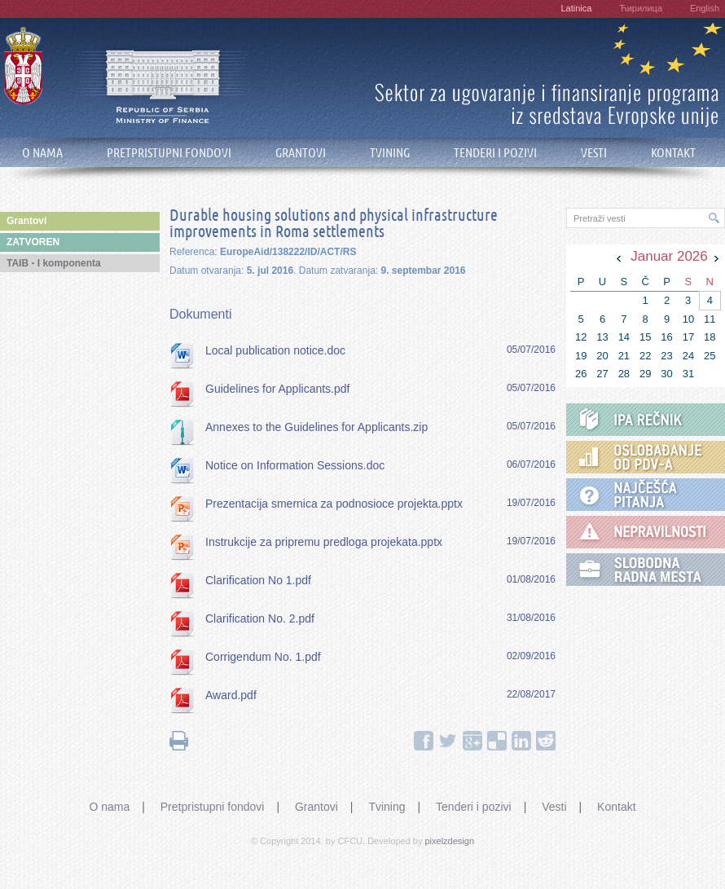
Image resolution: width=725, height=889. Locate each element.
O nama (109, 806)
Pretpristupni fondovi (212, 806)
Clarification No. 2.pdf (259, 618)
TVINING (390, 152)
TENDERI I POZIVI (495, 152)
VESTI (594, 152)
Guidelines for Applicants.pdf (277, 388)
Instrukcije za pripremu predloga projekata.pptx (323, 541)
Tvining (386, 806)
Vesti (554, 806)
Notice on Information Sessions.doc (294, 465)
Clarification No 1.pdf (258, 580)
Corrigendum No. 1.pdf (263, 656)
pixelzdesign (450, 841)
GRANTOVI (300, 152)
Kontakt (616, 806)
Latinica (575, 8)
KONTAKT (673, 152)
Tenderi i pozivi (474, 806)
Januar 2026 (669, 256)
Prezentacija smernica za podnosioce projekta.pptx (334, 503)
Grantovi (316, 806)
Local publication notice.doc (275, 350)
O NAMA (42, 152)
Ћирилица (640, 8)
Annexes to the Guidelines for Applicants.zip (316, 426)
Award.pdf (231, 695)
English (704, 8)
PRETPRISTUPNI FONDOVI (169, 152)
